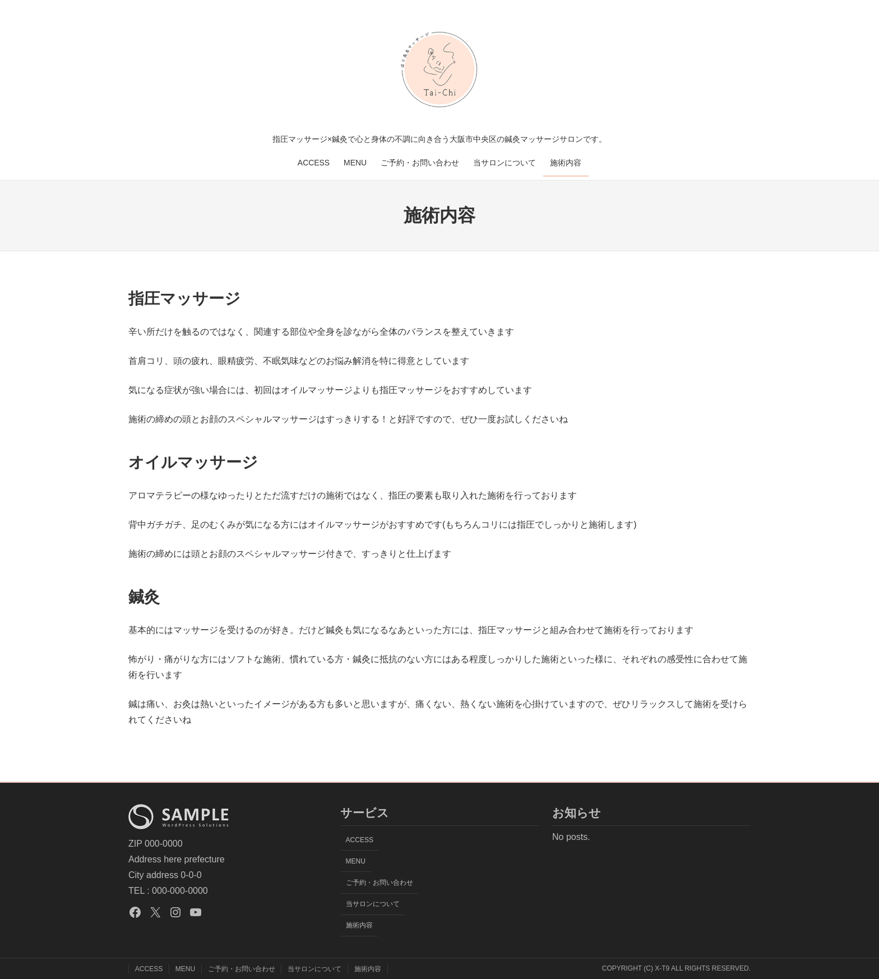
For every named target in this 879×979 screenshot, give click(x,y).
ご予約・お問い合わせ (420, 162)
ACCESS (314, 162)
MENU (355, 162)
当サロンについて (504, 162)
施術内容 (565, 162)
